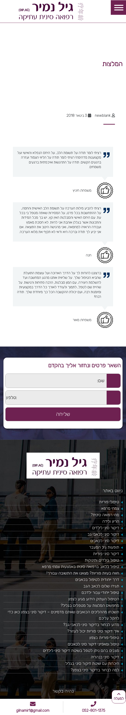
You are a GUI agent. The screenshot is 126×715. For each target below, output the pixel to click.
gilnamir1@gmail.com (32, 707)
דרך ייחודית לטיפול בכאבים (97, 579)
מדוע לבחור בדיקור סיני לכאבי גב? (91, 624)
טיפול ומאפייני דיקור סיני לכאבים (93, 644)
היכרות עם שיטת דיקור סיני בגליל (92, 663)
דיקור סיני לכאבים (104, 540)
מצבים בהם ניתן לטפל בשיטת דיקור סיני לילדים (81, 650)
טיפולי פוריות (109, 501)
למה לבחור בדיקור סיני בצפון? (95, 669)
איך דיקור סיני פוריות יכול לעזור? (93, 631)
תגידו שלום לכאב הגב (101, 586)
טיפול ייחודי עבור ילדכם (100, 592)
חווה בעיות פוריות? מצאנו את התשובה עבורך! (82, 573)
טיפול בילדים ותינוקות (102, 560)
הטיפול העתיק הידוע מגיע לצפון (93, 598)
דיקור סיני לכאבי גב (103, 534)
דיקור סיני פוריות (106, 553)
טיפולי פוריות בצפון (104, 637)
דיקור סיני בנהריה (105, 657)
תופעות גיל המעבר (104, 547)
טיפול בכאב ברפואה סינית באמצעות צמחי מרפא (80, 566)
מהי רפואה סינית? (105, 514)
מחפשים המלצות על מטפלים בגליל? (90, 605)
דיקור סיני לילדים (105, 527)
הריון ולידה (110, 521)
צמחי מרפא (110, 508)
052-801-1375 (93, 707)
